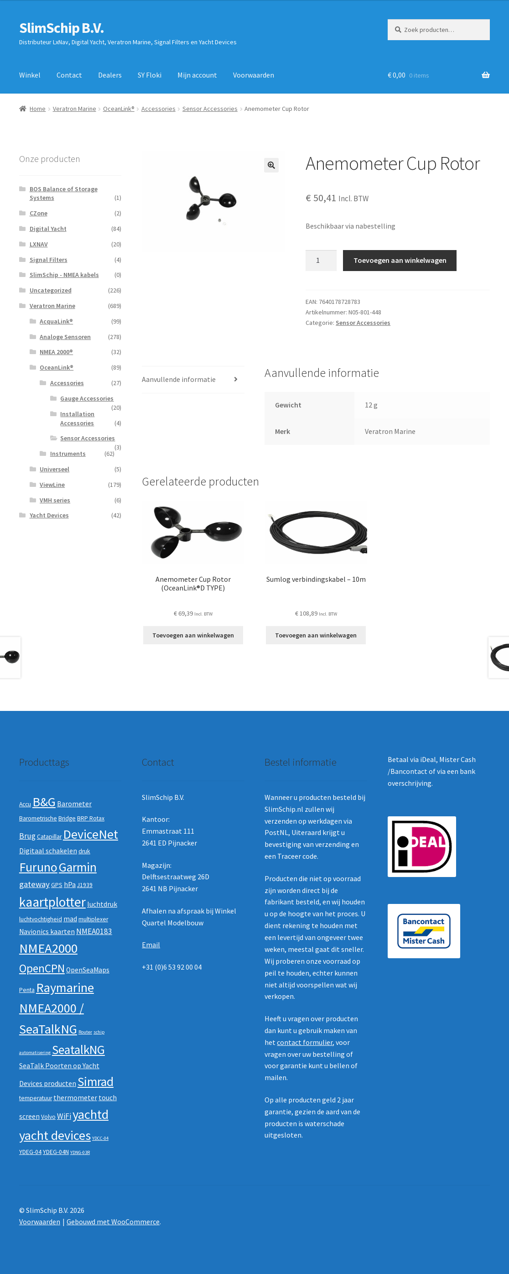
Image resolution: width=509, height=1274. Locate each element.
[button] (271, 165)
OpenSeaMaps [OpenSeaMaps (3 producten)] (87, 970)
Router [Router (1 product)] (85, 1032)
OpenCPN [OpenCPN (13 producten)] (42, 968)
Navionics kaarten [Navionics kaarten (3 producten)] (47, 931)
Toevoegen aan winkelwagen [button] (193, 635)
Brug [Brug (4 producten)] (27, 836)
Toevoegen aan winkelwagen (400, 260)
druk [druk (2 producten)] (84, 851)
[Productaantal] (321, 260)
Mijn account (197, 74)
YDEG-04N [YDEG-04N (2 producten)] (56, 1152)
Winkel (30, 74)
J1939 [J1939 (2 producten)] (85, 885)
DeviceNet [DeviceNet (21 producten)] (90, 834)
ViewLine (52, 484)
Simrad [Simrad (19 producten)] (96, 1082)
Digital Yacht (48, 229)
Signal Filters (49, 260)
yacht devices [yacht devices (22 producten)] (55, 1135)
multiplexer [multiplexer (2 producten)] (93, 919)
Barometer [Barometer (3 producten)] (74, 803)
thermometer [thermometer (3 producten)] (75, 1097)
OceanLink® (119, 108)
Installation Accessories (77, 418)
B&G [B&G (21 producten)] (44, 802)
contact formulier (304, 1042)
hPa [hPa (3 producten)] (70, 884)
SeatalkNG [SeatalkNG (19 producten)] (78, 1050)
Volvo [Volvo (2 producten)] (48, 1117)
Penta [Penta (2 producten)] (27, 990)
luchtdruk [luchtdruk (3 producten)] (102, 904)
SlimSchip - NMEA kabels (64, 275)
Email (151, 944)
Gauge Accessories (87, 398)
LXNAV (39, 244)
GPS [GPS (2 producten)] (56, 885)
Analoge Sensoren (65, 337)
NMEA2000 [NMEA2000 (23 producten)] (48, 948)
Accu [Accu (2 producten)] (25, 804)
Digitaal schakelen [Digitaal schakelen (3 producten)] (48, 850)
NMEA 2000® (56, 352)
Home (38, 108)
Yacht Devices (49, 515)
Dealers (110, 74)
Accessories (158, 108)
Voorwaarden (253, 74)
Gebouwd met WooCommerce (113, 1221)
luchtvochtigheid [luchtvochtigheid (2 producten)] (40, 919)
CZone (38, 213)
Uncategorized (51, 290)
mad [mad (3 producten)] (70, 918)
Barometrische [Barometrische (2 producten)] (38, 818)
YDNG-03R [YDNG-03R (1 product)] (80, 1152)
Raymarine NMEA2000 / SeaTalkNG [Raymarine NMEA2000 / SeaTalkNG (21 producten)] (56, 1008)
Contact (69, 74)
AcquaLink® (56, 321)
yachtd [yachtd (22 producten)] (91, 1114)
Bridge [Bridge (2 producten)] (67, 818)
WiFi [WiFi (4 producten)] (64, 1116)
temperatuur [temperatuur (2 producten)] (35, 1098)
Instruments (68, 453)
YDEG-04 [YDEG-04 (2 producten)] (30, 1152)
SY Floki (149, 74)
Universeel (54, 469)
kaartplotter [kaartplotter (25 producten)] (52, 901)
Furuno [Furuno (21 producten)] (38, 867)
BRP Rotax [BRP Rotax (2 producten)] (90, 818)
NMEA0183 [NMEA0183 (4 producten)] (94, 931)
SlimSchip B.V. (61, 28)
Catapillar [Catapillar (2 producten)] (49, 837)
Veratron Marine (74, 108)
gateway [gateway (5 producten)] (34, 884)
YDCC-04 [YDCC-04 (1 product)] (100, 1138)
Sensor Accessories (210, 108)
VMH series (55, 500)
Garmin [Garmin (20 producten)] (78, 867)
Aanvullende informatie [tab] (179, 379)
